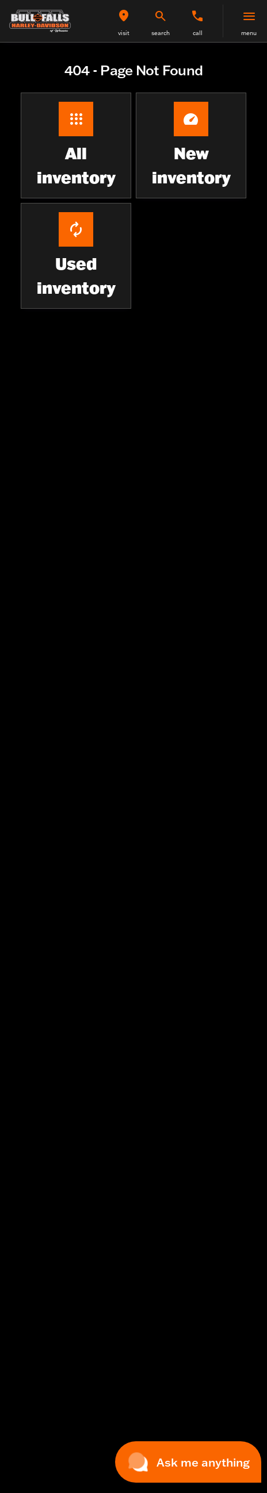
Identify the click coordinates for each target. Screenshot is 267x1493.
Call (198, 33)
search (160, 33)
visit (123, 33)
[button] (123, 21)
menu (249, 33)
